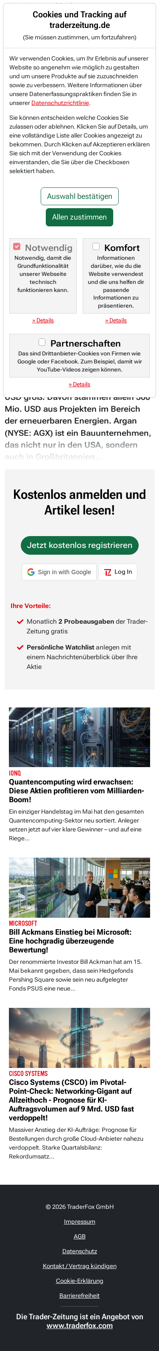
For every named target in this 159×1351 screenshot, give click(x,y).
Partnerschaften (85, 343)
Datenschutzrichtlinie (60, 102)
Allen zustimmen (79, 217)
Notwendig (49, 248)
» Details (43, 320)
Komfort (122, 248)
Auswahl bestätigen (79, 196)
